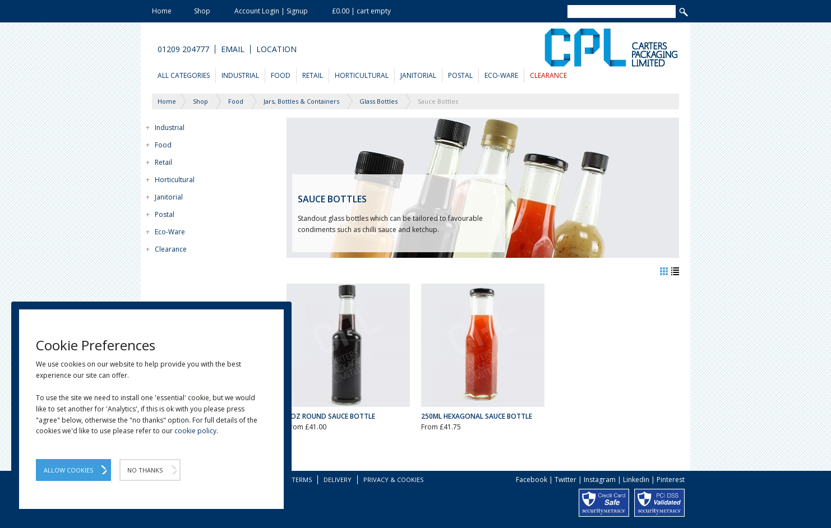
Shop (202, 11)
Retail (312, 75)
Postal (460, 75)
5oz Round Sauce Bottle (331, 416)
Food (280, 75)
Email (232, 49)
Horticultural (362, 75)
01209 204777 (183, 49)
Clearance (548, 75)
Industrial (240, 75)
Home (162, 11)
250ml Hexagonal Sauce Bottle (476, 416)
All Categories (184, 75)
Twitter (565, 479)
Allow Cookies (68, 470)
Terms (302, 479)
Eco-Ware (501, 75)
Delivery (338, 479)
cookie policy (195, 431)
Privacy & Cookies (393, 479)
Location (276, 49)
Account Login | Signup (271, 11)
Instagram (600, 479)
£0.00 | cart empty (361, 11)
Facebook (531, 479)
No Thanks (145, 470)
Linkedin (636, 479)
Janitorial (418, 75)
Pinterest (671, 479)
